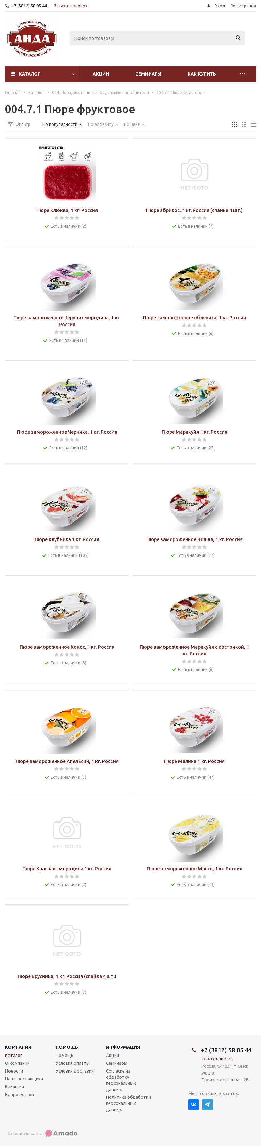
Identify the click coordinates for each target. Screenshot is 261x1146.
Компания (18, 1047)
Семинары (148, 73)
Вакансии (14, 1086)
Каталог (29, 73)
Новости (14, 1070)
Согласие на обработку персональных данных (121, 1080)
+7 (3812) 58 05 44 (29, 5)
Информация (123, 1047)
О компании (17, 1063)
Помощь (67, 1047)
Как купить (202, 73)
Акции (101, 73)
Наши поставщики (24, 1078)
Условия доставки (75, 1070)
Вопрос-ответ (20, 1094)
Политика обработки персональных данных (128, 1103)
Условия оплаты (73, 1063)
